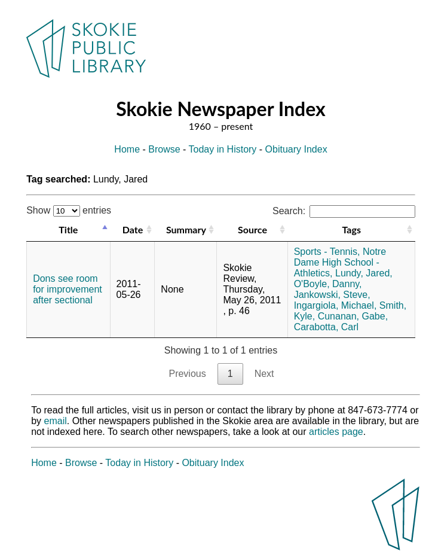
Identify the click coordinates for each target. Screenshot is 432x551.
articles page (336, 432)
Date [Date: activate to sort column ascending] (132, 229)
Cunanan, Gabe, (353, 316)
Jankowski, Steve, (332, 295)
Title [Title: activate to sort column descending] (68, 229)
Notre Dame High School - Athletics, (340, 262)
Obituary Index (296, 149)
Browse (164, 149)
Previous (187, 374)
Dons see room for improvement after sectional (67, 289)
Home (127, 149)
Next (264, 374)
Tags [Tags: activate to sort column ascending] (351, 229)
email (55, 421)
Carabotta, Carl (326, 327)
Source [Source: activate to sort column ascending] (252, 229)
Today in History (223, 149)
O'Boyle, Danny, (328, 284)
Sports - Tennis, (327, 251)
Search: (343, 211)
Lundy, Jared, (364, 273)
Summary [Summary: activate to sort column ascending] (186, 229)
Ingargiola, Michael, (335, 305)
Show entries (68, 210)
